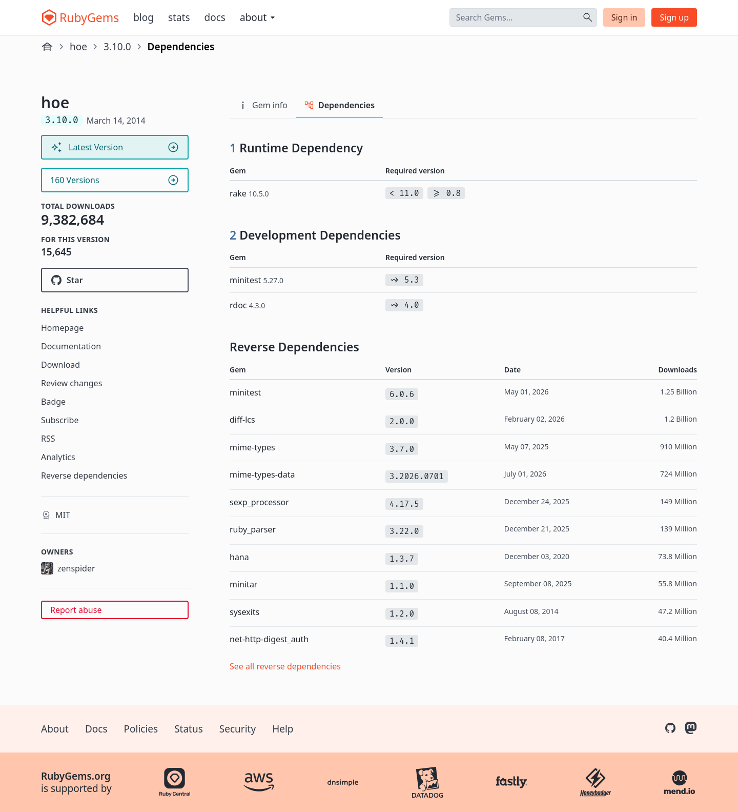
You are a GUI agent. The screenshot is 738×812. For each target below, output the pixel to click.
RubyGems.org (76, 776)
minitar (243, 584)
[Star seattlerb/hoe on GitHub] (115, 280)
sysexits (244, 612)
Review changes (71, 383)
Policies (141, 729)
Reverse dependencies (84, 475)
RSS (48, 438)
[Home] (47, 46)
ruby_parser (253, 529)
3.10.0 (117, 46)
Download (60, 364)
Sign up (674, 17)
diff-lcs (242, 419)
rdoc (247, 305)
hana (239, 557)
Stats (179, 17)
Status (188, 729)
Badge (53, 401)
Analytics (58, 457)
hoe (78, 46)
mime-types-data (262, 474)
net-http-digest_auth (269, 639)
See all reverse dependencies (285, 666)
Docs (214, 17)
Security (237, 729)
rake (249, 193)
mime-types (252, 447)
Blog (143, 17)
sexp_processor (259, 502)
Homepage (62, 327)
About (55, 729)
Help (282, 729)
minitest (256, 280)
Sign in (624, 17)
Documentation (71, 346)
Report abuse (75, 610)
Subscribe (59, 420)
